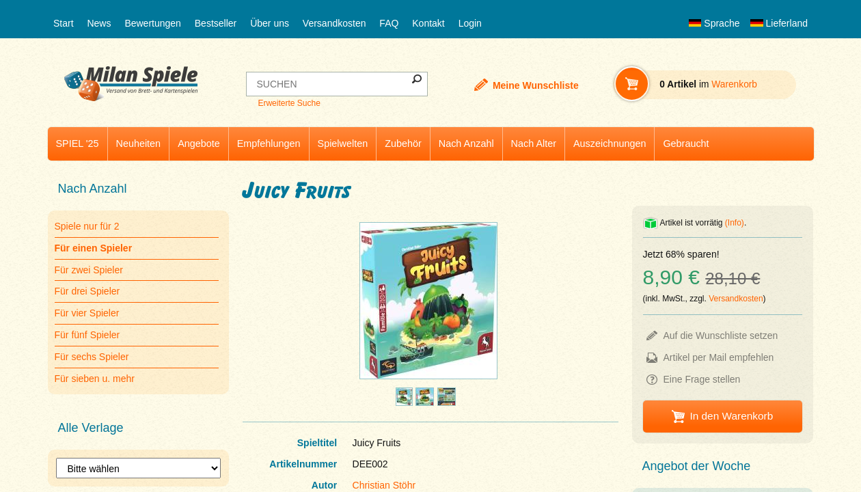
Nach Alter (533, 143)
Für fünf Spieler (87, 334)
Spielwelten (343, 143)
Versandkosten (334, 23)
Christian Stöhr (384, 485)
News (99, 23)
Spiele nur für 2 (87, 226)
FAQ (388, 23)
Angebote (199, 143)
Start (63, 23)
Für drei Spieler (87, 291)
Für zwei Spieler (89, 269)
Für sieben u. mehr (95, 378)
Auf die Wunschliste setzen (721, 335)
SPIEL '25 (77, 143)
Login (470, 23)
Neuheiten (138, 143)
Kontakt (428, 23)
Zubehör (403, 143)
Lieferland (779, 23)
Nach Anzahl (466, 143)
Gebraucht (686, 143)
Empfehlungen (269, 143)
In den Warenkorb (731, 416)
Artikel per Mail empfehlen (719, 357)
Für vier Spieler (87, 313)
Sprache (714, 23)
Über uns (269, 23)
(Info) (734, 223)
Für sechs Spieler (92, 356)
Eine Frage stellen (702, 379)
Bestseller (215, 23)
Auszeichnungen (609, 143)
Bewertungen (152, 23)
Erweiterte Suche (289, 103)
